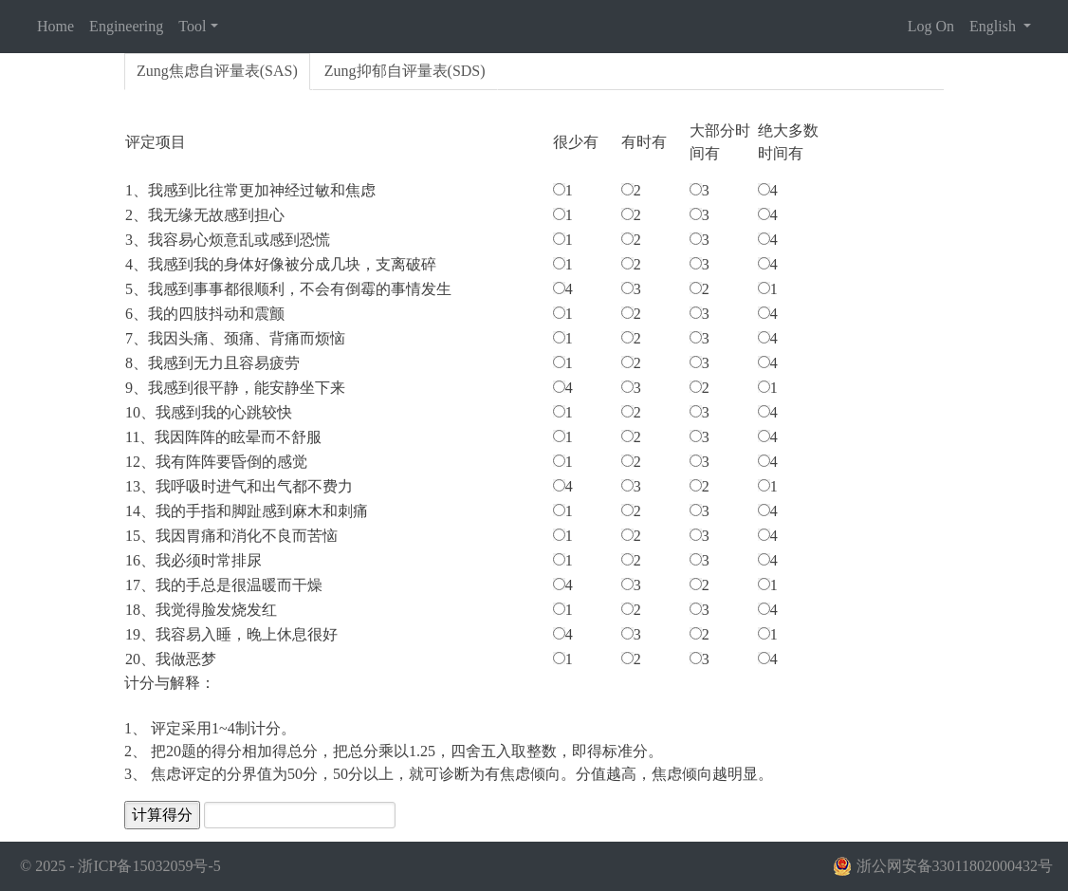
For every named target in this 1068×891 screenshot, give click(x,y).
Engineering (126, 26)
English (994, 26)
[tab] (217, 71)
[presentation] (217, 71)
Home (55, 26)
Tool (192, 26)
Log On (931, 26)
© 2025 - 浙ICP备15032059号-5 (120, 866)
